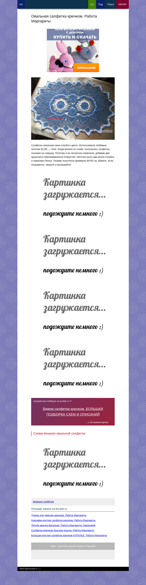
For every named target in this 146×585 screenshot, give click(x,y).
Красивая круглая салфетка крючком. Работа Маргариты (63, 520)
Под (100, 4)
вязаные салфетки (43, 501)
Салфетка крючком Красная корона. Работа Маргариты (62, 530)
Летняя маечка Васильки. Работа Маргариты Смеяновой (63, 525)
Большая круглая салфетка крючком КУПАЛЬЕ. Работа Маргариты (69, 535)
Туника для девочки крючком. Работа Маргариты (58, 515)
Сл (92, 4)
